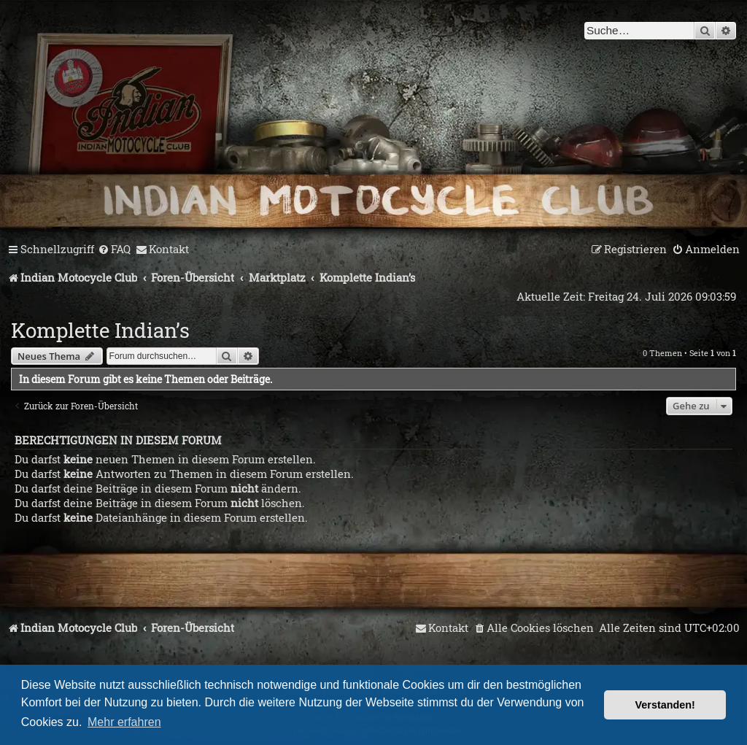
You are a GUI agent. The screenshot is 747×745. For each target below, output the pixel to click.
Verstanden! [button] (665, 705)
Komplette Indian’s (100, 330)
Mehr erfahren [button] (124, 722)
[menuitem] (114, 249)
